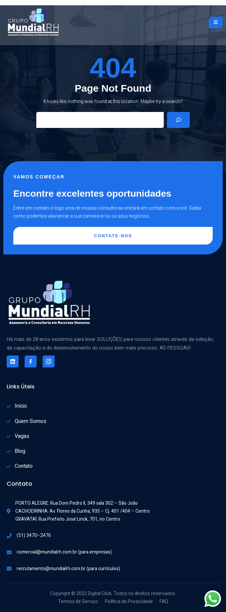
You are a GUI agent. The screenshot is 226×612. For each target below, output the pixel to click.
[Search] (178, 120)
